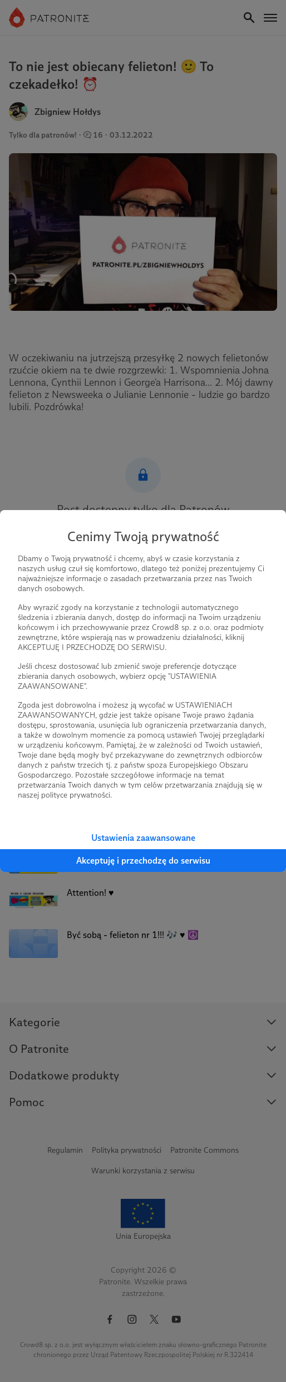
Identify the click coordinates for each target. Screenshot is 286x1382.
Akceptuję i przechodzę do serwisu (143, 860)
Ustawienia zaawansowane (143, 838)
